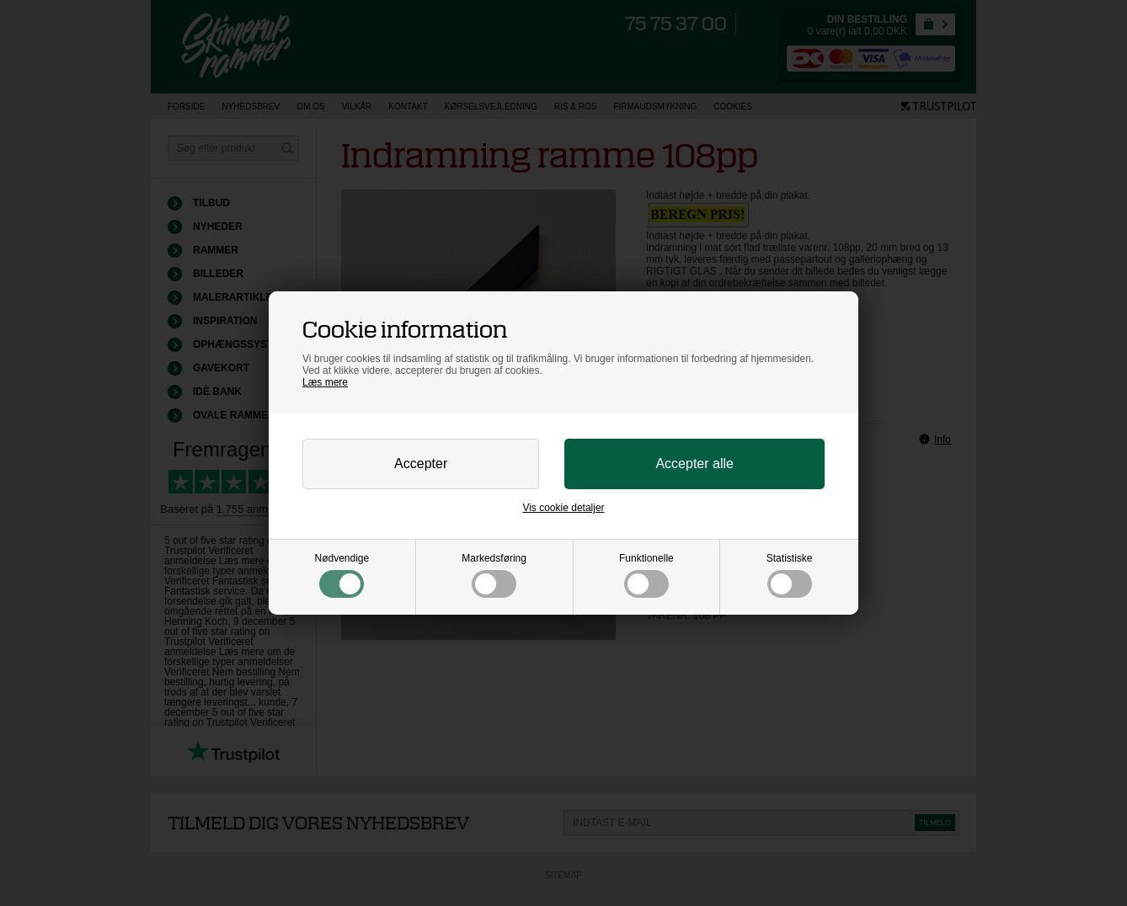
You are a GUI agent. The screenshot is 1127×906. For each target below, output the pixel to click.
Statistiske (789, 575)
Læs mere (325, 382)
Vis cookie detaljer (563, 508)
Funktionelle (646, 575)
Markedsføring (494, 575)
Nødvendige (342, 575)
